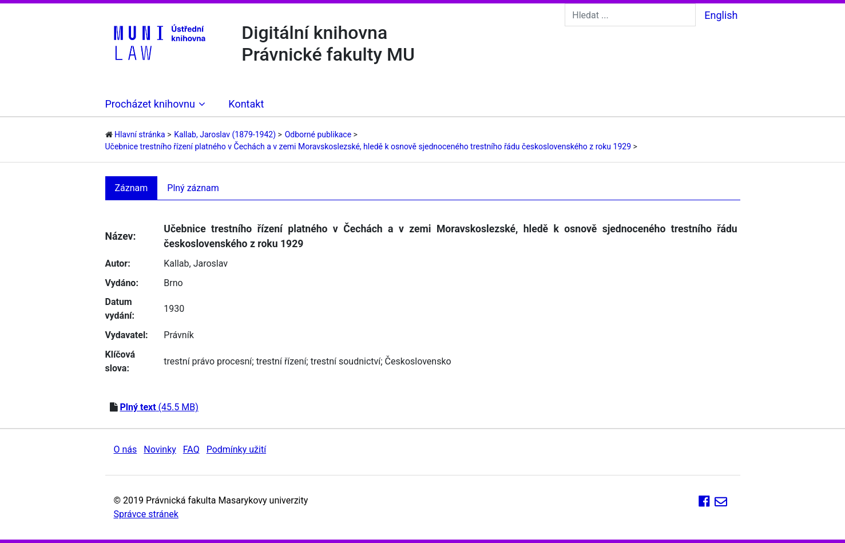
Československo (418, 361)
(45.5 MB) (159, 407)
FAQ (191, 449)
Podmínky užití (236, 449)
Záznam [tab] (131, 188)
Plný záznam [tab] (193, 188)
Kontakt (246, 104)
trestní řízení (281, 361)
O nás (125, 449)
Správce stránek (146, 514)
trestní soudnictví (346, 361)
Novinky (160, 449)
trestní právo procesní (208, 361)
